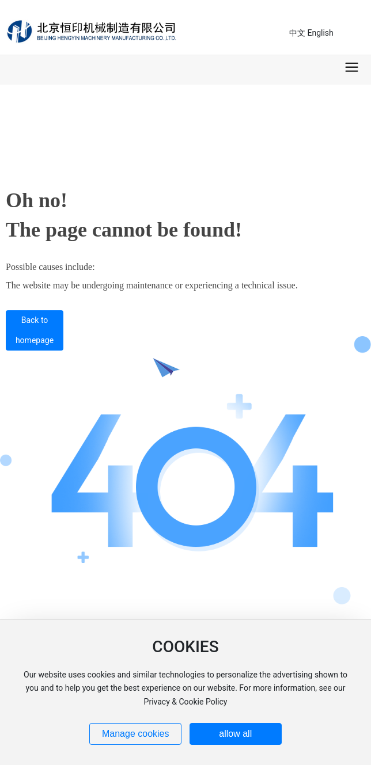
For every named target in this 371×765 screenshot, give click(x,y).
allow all (235, 734)
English (320, 32)
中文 (297, 32)
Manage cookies (135, 734)
